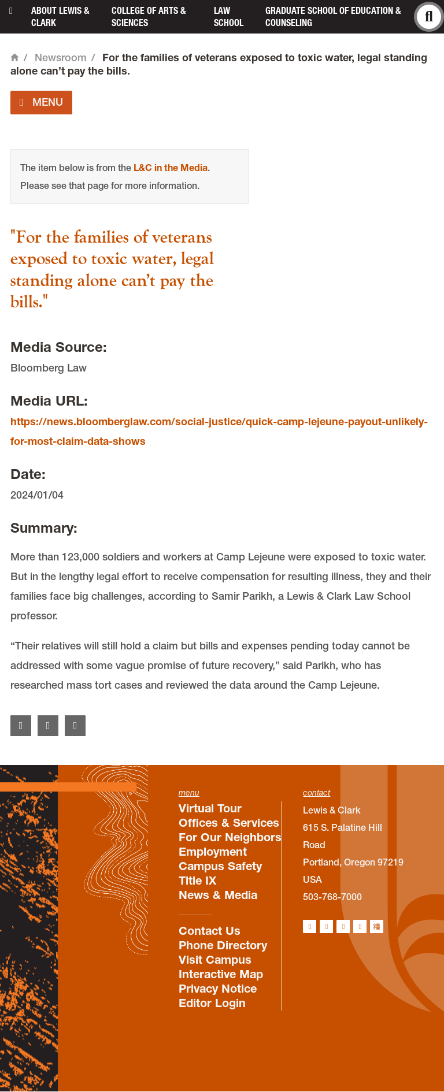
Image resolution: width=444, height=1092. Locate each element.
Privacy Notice (218, 989)
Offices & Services (229, 823)
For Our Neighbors (230, 837)
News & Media (218, 895)
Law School (228, 16)
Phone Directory (223, 945)
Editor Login (212, 1003)
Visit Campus (215, 960)
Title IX (197, 880)
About (60, 16)
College (149, 16)
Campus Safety (220, 866)
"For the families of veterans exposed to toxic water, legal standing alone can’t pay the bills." (112, 270)
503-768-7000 (332, 896)
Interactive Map (221, 974)
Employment (213, 852)
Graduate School (333, 16)
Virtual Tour (210, 808)
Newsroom (61, 57)
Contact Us (209, 931)
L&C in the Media (171, 167)
